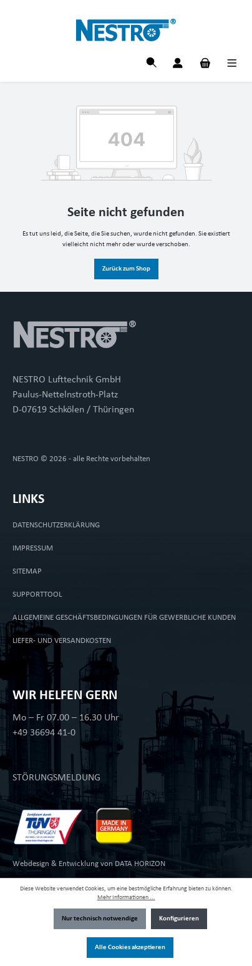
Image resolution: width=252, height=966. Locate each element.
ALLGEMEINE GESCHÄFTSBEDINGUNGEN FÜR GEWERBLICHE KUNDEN (124, 618)
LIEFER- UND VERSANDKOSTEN (61, 641)
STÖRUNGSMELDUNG (56, 778)
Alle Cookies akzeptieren (130, 947)
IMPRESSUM (32, 548)
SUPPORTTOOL (37, 594)
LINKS (28, 499)
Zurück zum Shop (126, 269)
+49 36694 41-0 (43, 733)
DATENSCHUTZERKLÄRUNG (56, 525)
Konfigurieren (179, 918)
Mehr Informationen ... (126, 897)
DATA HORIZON (140, 864)
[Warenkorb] (205, 65)
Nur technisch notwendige (100, 918)
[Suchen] (151, 64)
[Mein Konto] (177, 65)
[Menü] (232, 65)
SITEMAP (27, 571)
